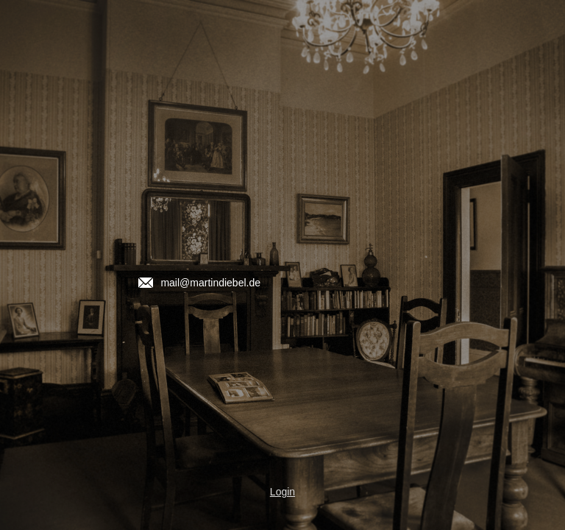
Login (282, 492)
